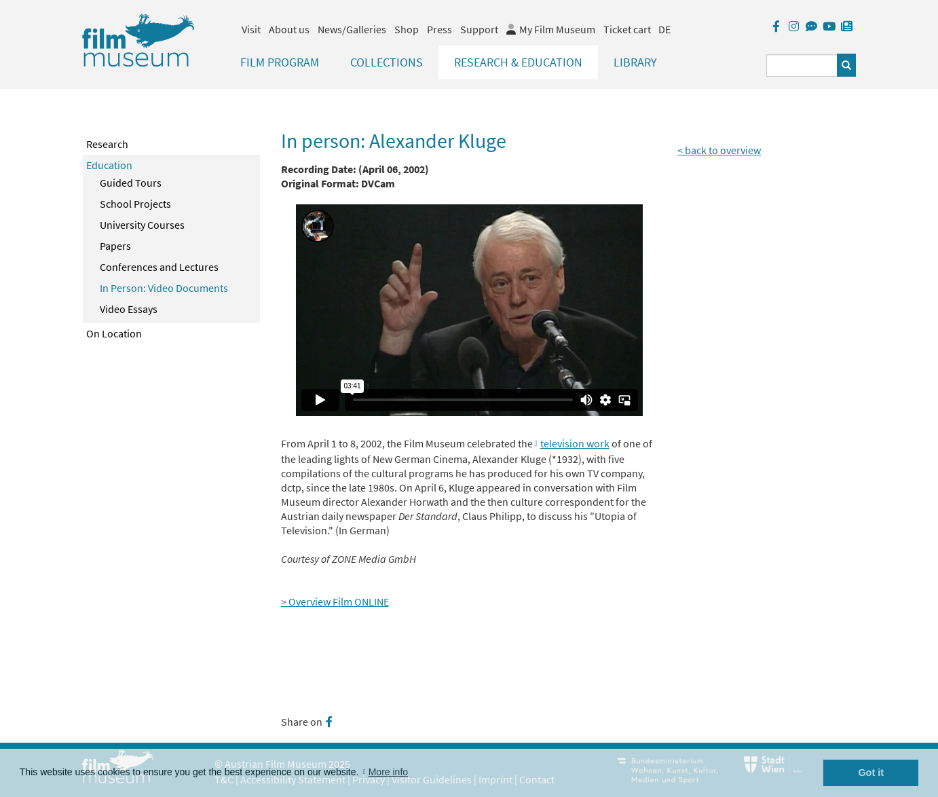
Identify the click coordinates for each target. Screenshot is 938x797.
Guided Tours (131, 182)
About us (289, 29)
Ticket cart (627, 29)
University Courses (142, 224)
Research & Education (518, 62)
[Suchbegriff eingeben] (802, 65)
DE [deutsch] (664, 29)
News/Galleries (352, 29)
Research (107, 144)
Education (109, 165)
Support (479, 29)
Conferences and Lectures (159, 267)
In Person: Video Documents (164, 288)
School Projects (135, 203)
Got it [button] (871, 772)
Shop (406, 29)
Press (439, 29)
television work (574, 443)
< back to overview (719, 150)
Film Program (279, 62)
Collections (386, 62)
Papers (115, 246)
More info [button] (388, 771)
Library (635, 62)
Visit (251, 29)
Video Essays (128, 309)
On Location (114, 333)
